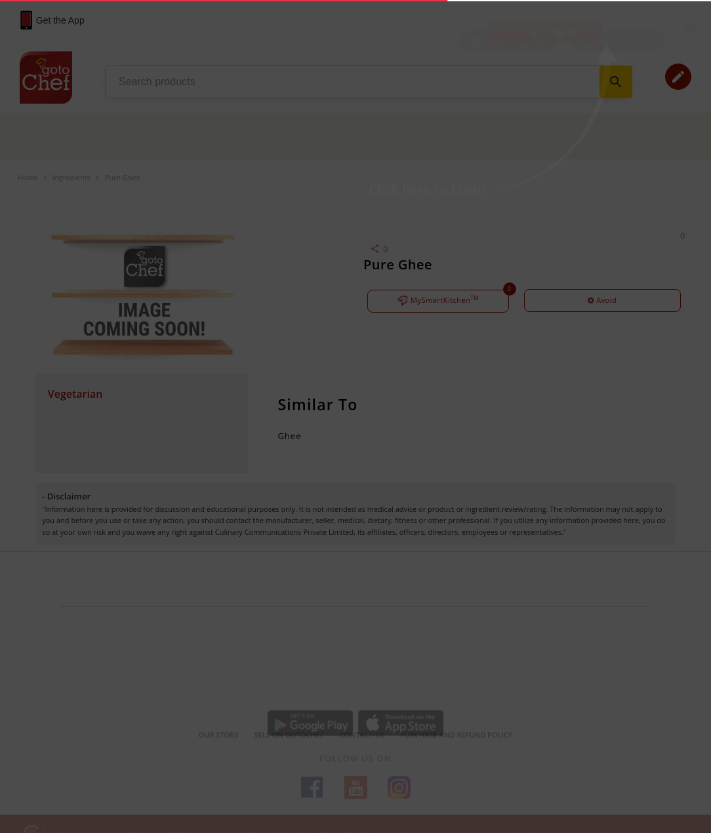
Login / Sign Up (551, 32)
